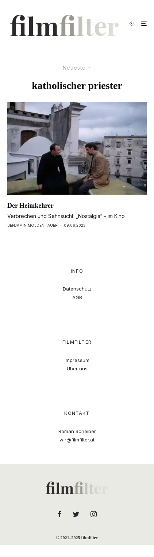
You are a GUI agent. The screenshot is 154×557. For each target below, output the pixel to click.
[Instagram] (93, 514)
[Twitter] (76, 514)
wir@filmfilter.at (77, 440)
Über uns (77, 368)
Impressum (77, 360)
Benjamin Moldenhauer (32, 225)
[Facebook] (59, 514)
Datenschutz (77, 289)
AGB (77, 297)
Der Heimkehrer (30, 205)
